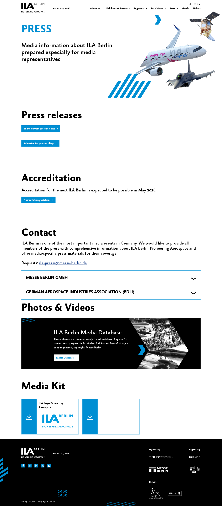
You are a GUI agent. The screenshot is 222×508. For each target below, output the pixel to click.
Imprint (32, 503)
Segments (139, 8)
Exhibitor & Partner (117, 8)
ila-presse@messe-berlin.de (63, 265)
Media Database (65, 360)
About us (95, 8)
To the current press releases (41, 129)
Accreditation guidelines (38, 201)
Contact (53, 503)
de (195, 4)
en (198, 4)
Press (172, 8)
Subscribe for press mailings (40, 144)
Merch (185, 8)
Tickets (197, 8)
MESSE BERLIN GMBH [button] (47, 279)
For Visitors (157, 8)
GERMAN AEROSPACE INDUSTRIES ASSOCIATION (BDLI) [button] (80, 294)
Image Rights (43, 503)
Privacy (24, 503)
